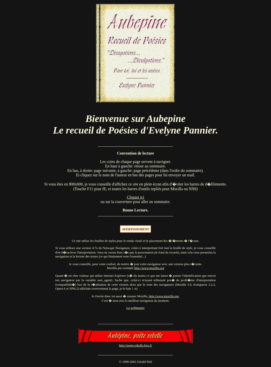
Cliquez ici (135, 197)
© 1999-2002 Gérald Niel (135, 362)
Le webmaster (135, 308)
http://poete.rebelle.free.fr (135, 345)
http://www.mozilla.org (149, 268)
